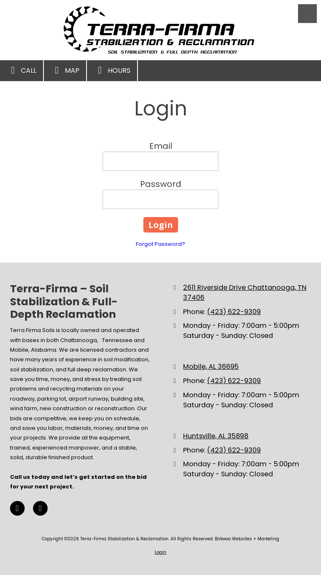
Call (21, 70)
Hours (112, 70)
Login (160, 552)
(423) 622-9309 (234, 312)
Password (160, 184)
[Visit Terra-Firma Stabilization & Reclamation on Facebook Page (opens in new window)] (17, 508)
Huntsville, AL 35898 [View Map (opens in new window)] (215, 436)
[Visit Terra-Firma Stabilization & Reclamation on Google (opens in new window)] (40, 508)
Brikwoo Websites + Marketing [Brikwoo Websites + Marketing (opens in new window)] (247, 539)
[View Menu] (307, 13)
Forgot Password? (160, 244)
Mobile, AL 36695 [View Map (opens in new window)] (211, 366)
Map (65, 70)
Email (160, 146)
